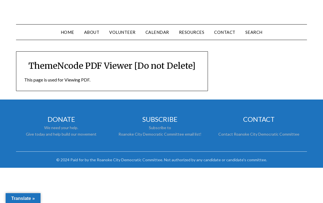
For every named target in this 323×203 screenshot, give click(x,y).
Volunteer (122, 32)
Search (254, 32)
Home (67, 32)
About (92, 32)
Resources (192, 32)
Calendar (157, 32)
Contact (224, 32)
